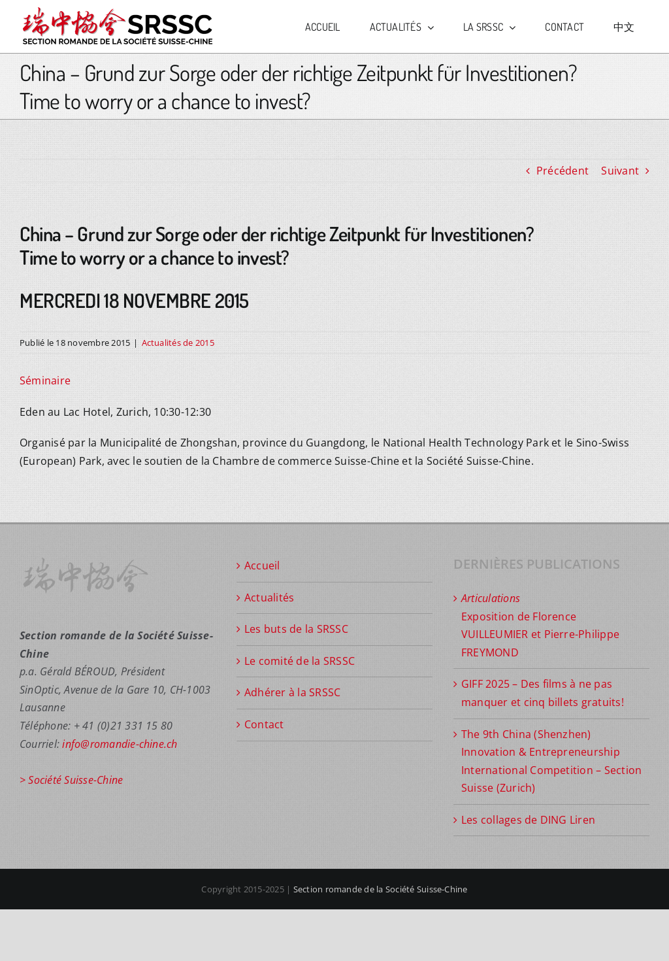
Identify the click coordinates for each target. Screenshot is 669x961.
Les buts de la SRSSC (296, 629)
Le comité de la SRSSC (299, 661)
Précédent (562, 170)
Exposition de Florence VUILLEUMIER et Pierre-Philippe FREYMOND (540, 625)
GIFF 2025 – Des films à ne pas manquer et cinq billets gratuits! (542, 693)
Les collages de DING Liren (528, 820)
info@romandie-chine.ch (119, 744)
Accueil (262, 565)
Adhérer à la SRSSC (292, 692)
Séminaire (45, 380)
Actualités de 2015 (178, 342)
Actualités (269, 597)
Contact (264, 724)
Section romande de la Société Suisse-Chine (380, 889)
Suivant (620, 170)
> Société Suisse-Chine (71, 780)
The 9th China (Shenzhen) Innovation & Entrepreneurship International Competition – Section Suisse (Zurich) (551, 761)
